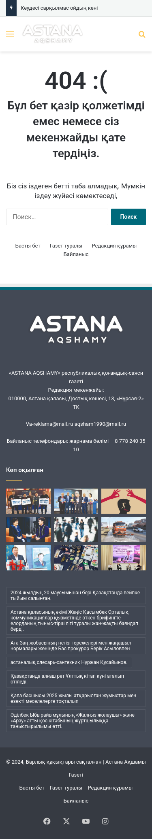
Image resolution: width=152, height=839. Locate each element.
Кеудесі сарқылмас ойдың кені (59, 8)
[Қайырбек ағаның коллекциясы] (76, 557)
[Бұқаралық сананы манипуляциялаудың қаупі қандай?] (123, 501)
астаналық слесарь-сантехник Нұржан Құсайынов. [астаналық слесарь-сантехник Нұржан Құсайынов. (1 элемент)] (69, 662)
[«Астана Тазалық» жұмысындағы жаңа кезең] (123, 529)
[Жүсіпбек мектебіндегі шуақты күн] (123, 557)
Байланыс (76, 254)
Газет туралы (66, 246)
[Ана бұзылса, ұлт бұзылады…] (28, 529)
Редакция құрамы (114, 246)
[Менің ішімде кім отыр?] (76, 529)
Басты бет (28, 246)
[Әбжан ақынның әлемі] (28, 557)
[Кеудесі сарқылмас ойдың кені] (76, 501)
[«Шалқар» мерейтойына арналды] (28, 501)
